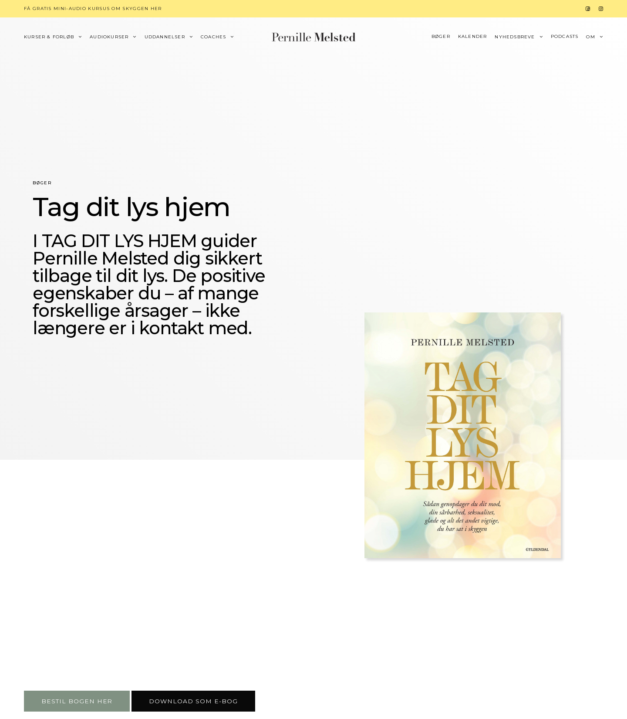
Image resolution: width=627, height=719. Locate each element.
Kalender (472, 37)
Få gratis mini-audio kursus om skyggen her (93, 8)
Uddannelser (165, 37)
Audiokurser (109, 37)
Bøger (440, 37)
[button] (77, 701)
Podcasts (565, 37)
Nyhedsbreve (515, 37)
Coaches (213, 37)
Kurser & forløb (49, 37)
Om (590, 37)
